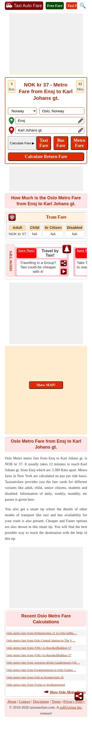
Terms (56, 701)
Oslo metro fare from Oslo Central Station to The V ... (40, 640)
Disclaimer (41, 701)
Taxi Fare (74, 6)
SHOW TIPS (11, 261)
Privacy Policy (74, 701)
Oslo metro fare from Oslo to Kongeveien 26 (35, 677)
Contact (24, 701)
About (11, 701)
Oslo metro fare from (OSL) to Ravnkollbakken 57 (38, 648)
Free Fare (54, 6)
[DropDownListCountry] (22, 111)
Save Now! (26, 250)
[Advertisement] (46, 44)
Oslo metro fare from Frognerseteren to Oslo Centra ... (41, 670)
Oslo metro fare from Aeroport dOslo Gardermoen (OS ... (43, 662)
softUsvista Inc (71, 707)
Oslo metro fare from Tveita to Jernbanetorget (35, 684)
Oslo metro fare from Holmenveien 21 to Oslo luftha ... (41, 633)
